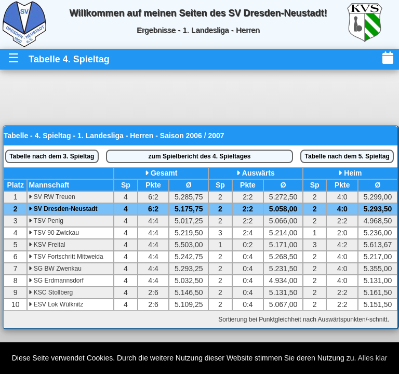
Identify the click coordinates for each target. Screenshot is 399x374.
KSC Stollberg (51, 292)
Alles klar (373, 358)
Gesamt (164, 173)
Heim (353, 173)
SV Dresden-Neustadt (63, 208)
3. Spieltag (51, 156)
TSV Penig (46, 220)
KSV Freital (47, 244)
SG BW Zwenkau (55, 268)
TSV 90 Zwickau (53, 232)
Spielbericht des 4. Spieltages (200, 156)
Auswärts (258, 173)
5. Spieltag (347, 156)
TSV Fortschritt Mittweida (66, 256)
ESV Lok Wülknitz (56, 304)
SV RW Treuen (52, 197)
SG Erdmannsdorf (56, 280)
